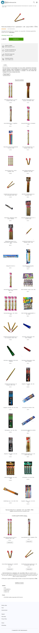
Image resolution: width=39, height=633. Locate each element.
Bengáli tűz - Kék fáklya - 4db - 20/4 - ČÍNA (11, 407)
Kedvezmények (4, 610)
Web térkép (4, 616)
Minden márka (4, 605)
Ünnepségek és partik (25, 511)
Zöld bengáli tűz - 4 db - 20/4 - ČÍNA (11, 430)
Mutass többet (6, 74)
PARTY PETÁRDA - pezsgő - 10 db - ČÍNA (28, 289)
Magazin (3, 614)
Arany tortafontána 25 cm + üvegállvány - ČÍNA (29, 537)
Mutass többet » (11, 32)
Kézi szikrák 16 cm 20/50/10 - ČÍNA (28, 407)
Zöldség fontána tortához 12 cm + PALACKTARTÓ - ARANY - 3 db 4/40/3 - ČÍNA (10, 242)
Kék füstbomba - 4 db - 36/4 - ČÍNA (28, 477)
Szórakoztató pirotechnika (17, 511)
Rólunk (3, 622)
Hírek (3, 607)
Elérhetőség (4, 625)
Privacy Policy (4, 618)
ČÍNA (35, 31)
